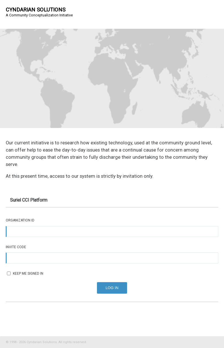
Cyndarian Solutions (35, 10)
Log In (112, 288)
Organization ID (20, 220)
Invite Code (16, 247)
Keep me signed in (25, 273)
